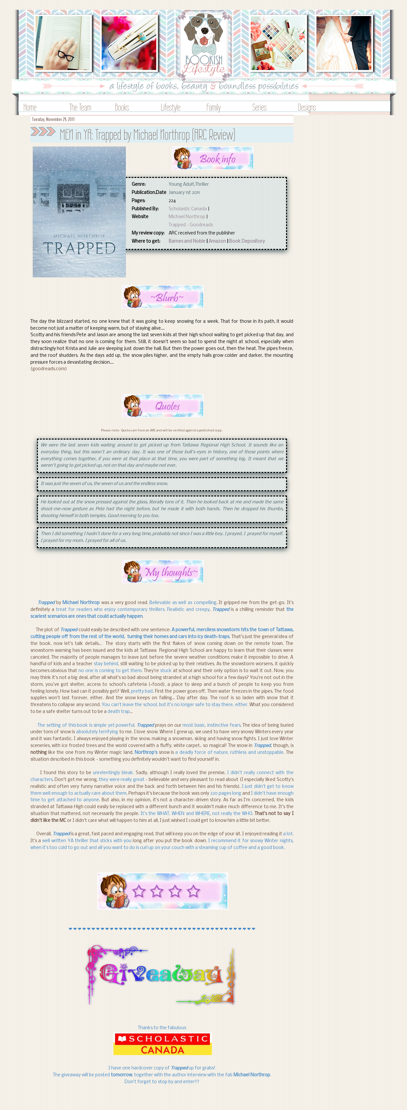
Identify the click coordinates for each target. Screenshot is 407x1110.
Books (122, 107)
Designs (307, 107)
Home (30, 107)
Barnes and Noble (187, 241)
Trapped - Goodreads (191, 225)
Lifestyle (170, 107)
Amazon (217, 241)
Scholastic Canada (188, 209)
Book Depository (247, 241)
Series (259, 107)
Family (214, 107)
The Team (80, 107)
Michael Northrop (187, 217)
